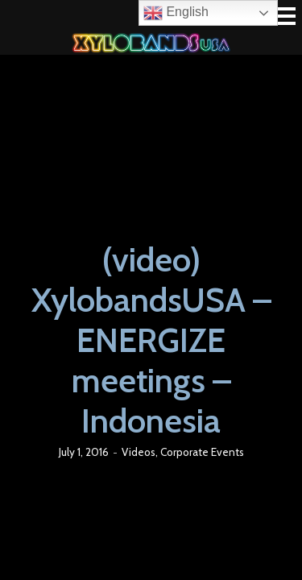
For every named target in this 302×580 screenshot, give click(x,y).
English (176, 13)
